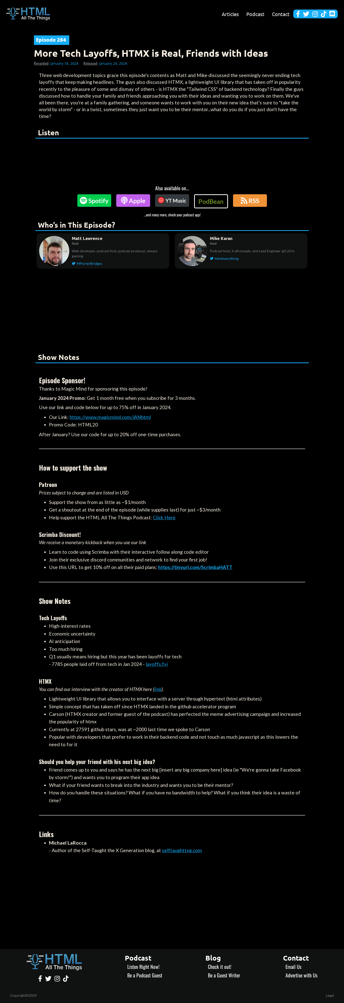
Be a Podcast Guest (144, 975)
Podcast (255, 14)
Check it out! (219, 966)
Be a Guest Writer (224, 975)
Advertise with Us (301, 975)
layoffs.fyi (157, 664)
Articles (230, 14)
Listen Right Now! (143, 966)
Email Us (293, 966)
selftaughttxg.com (182, 850)
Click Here (164, 517)
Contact (281, 14)
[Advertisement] (172, 312)
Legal (330, 995)
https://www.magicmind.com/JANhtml (110, 417)
